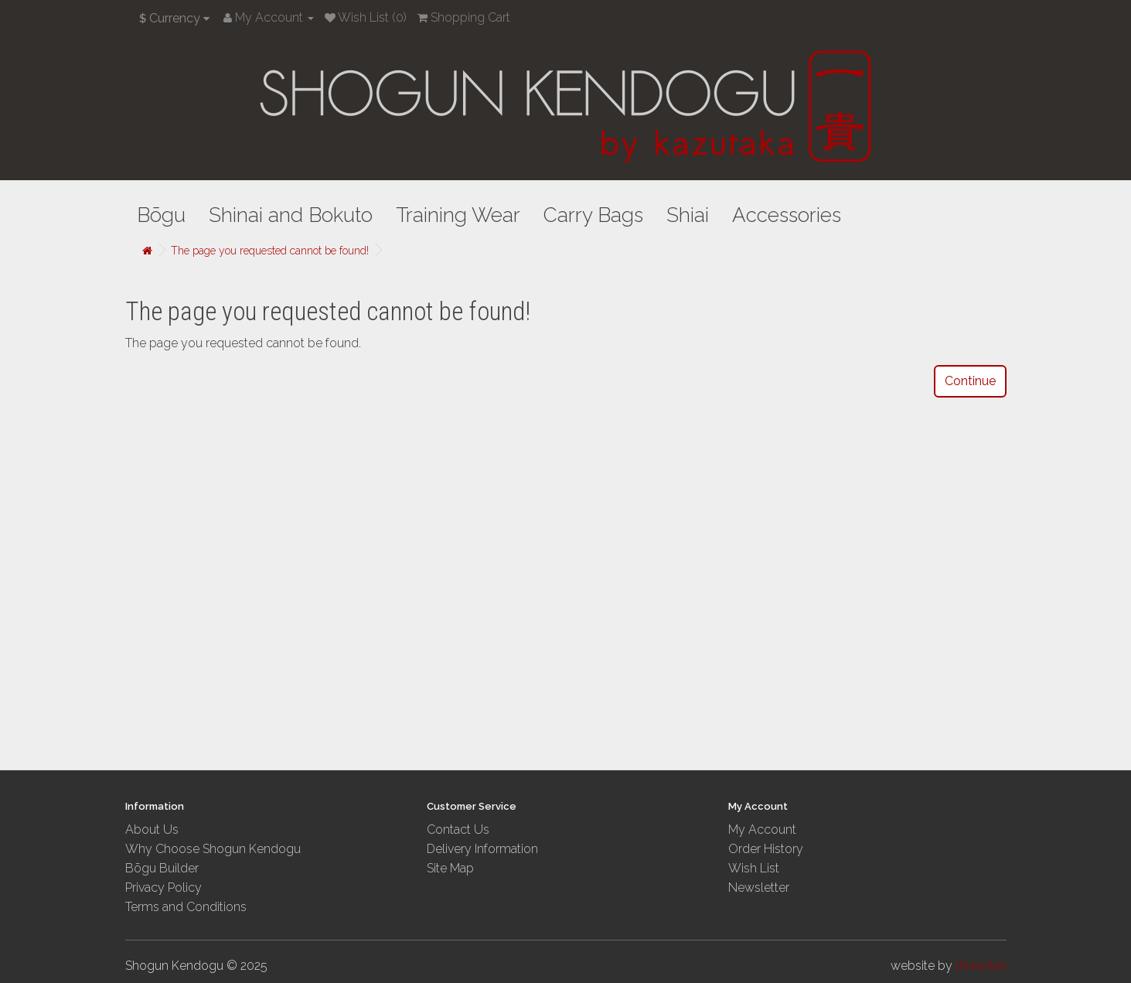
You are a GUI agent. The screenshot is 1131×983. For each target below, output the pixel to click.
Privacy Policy (163, 887)
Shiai (687, 215)
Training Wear (458, 215)
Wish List (753, 868)
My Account (762, 829)
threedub (981, 965)
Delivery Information (482, 848)
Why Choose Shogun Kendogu (213, 848)
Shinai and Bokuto (291, 215)
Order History (765, 848)
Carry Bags (593, 215)
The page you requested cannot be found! (270, 250)
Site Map (450, 868)
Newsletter (758, 887)
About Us (152, 829)
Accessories (786, 215)
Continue (970, 381)
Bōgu (161, 215)
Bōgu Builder (162, 868)
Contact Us (458, 829)
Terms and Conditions (186, 906)
